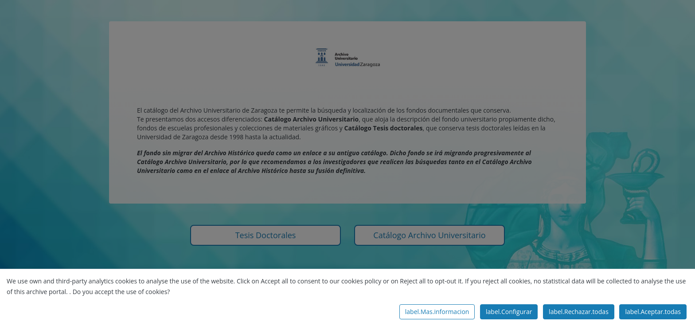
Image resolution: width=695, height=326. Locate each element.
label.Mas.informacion (437, 311)
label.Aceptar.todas (653, 311)
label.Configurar (509, 311)
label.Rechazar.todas (579, 311)
